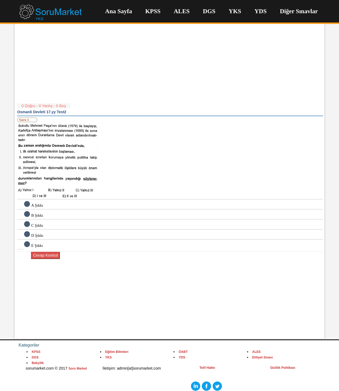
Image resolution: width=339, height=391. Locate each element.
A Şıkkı (37, 205)
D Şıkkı (37, 235)
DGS (209, 11)
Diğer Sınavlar (299, 11)
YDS (261, 11)
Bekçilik (38, 363)
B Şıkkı (37, 215)
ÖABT (183, 352)
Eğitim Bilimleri (116, 352)
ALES (182, 11)
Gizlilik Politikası (282, 368)
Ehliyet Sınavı (262, 357)
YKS (235, 11)
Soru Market (78, 368)
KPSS (152, 11)
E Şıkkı (37, 245)
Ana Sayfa (118, 11)
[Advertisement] (170, 66)
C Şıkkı (37, 225)
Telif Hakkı (207, 368)
